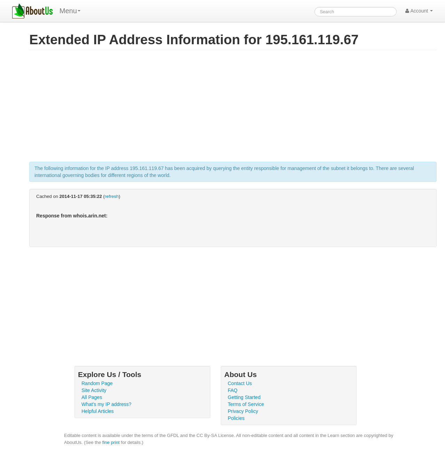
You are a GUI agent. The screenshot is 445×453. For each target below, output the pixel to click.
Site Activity (94, 390)
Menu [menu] (70, 11)
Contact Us (240, 383)
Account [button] (419, 11)
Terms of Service (246, 404)
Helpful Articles (97, 411)
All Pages (91, 397)
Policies (236, 418)
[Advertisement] (233, 109)
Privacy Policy (243, 411)
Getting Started (244, 397)
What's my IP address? (106, 404)
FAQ (232, 390)
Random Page (97, 383)
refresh (112, 196)
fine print (111, 442)
